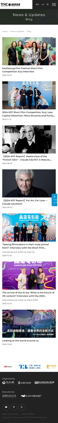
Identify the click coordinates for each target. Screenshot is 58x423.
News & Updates (17, 31)
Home (4, 31)
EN (43, 4)
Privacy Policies (28, 414)
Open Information (10, 414)
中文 (37, 4)
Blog (29, 31)
